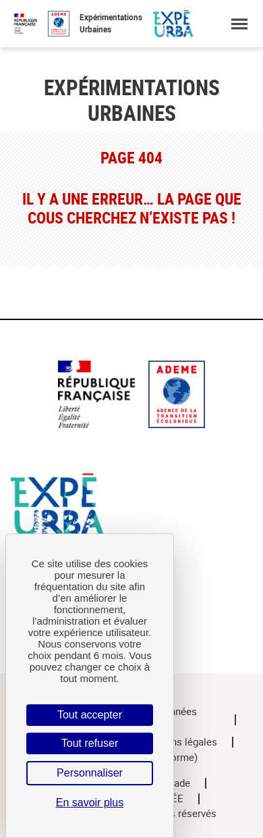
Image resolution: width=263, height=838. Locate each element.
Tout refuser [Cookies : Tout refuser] (89, 743)
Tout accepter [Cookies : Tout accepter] (89, 715)
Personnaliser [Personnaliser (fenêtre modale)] (90, 773)
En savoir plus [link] (90, 802)
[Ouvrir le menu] (239, 24)
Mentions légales (178, 742)
